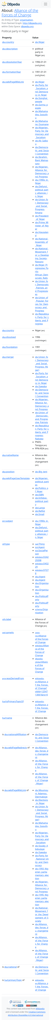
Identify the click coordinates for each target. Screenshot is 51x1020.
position (8, 471)
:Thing (40, 543)
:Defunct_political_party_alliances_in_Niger (41, 191)
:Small (39, 514)
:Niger (39, 42)
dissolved (9, 337)
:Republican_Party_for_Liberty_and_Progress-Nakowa (42, 432)
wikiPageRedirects (15, 747)
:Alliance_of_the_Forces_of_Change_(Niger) (41, 778)
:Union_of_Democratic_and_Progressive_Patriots (42, 417)
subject (7, 520)
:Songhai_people (41, 100)
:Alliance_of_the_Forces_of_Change (42, 706)
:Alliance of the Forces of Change (41, 637)
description (10, 48)
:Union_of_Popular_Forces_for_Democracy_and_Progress (41, 304)
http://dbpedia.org (32, 23)
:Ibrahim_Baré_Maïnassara (41, 160)
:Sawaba (41, 386)
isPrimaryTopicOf (13, 701)
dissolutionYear (12, 61)
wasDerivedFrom (13, 678)
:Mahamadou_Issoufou (41, 114)
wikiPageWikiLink (13, 81)
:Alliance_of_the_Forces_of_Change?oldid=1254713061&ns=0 (42, 686)
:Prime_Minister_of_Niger (42, 225)
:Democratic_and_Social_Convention (42, 150)
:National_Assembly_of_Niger (41, 242)
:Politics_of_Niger (41, 490)
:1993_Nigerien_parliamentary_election (42, 873)
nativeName (10, 455)
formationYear (11, 71)
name (7, 717)
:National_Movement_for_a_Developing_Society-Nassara (42, 255)
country (8, 42)
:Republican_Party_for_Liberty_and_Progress (42, 318)
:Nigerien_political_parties (42, 481)
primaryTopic (13, 980)
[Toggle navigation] (45, 4)
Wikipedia (40, 1008)
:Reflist (40, 511)
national (10, 966)
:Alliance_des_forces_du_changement (41, 752)
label (6, 619)
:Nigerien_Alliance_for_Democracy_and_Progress (42, 171)
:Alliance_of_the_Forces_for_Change (41, 765)
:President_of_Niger (42, 217)
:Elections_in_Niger (41, 802)
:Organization (41, 611)
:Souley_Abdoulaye (41, 847)
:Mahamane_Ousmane (42, 123)
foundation (10, 347)
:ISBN (39, 494)
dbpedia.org (27, 26)
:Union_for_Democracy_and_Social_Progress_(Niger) (41, 363)
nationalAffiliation (15, 734)
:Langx (40, 507)
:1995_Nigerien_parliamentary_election (42, 899)
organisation (26, 19)
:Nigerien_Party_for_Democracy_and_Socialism (42, 132)
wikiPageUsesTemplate (16, 478)
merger (8, 356)
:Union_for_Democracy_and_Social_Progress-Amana (41, 206)
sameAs (8, 632)
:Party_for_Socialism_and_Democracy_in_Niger (41, 90)
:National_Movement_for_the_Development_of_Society (41, 914)
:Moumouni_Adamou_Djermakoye (41, 793)
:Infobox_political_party (41, 501)
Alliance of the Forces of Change (20, 12)
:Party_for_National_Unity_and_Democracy (42, 860)
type (6, 543)
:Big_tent (41, 471)
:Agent (40, 547)
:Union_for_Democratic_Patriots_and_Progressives (42, 288)
